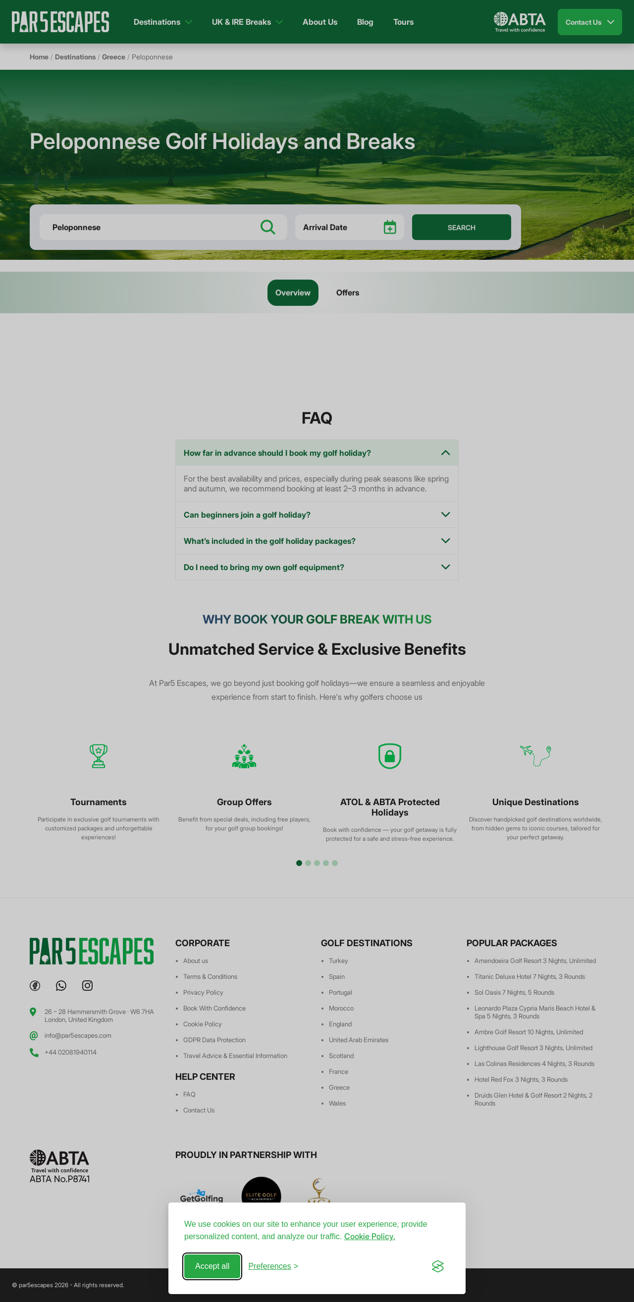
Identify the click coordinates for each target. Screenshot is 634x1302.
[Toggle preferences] (273, 1266)
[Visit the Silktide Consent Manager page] (438, 1266)
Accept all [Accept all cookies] (212, 1266)
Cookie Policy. (369, 1236)
